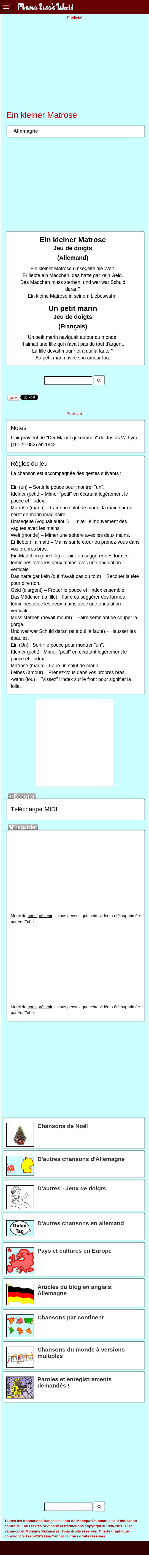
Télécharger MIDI (34, 809)
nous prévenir (40, 916)
